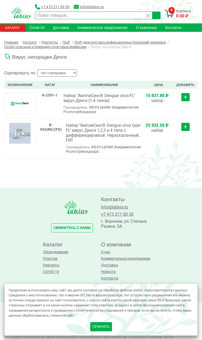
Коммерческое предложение (102, 28)
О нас (105, 252)
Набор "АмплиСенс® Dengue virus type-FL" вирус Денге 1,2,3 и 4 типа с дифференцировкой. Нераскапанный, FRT (103, 133)
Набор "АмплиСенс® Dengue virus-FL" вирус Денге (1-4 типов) (99, 98)
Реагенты (51, 265)
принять (101, 326)
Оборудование (55, 252)
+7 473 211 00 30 (117, 214)
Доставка (61, 28)
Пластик (50, 258)
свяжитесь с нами (72, 228)
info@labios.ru (114, 207)
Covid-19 (37, 28)
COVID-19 (51, 272)
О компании (146, 28)
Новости (108, 272)
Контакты (173, 28)
